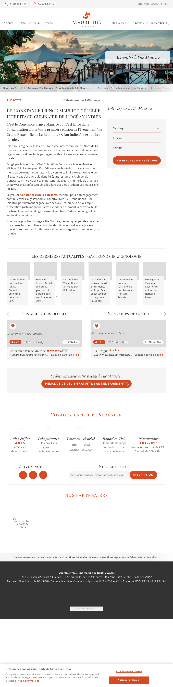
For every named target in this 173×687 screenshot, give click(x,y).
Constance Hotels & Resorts (38, 195)
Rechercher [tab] (157, 23)
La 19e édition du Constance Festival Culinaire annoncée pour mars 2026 (17, 290)
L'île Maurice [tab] (118, 23)
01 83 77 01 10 (18, 4)
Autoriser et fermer (129, 682)
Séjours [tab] (8, 23)
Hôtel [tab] (23, 23)
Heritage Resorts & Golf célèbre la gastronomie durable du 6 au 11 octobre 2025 (44, 290)
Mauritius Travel (12, 88)
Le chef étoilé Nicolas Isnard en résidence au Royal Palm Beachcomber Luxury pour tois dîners (99, 290)
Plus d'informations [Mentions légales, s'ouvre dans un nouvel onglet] (28, 683)
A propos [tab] (138, 23)
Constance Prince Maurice (38, 351)
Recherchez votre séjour (137, 160)
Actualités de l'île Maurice (74, 88)
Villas (36, 23)
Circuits (48, 23)
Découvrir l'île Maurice (40, 88)
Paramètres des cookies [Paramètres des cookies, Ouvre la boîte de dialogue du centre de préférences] (129, 673)
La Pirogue (106, 351)
